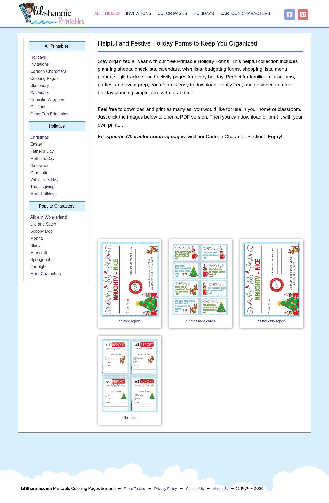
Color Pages (172, 13)
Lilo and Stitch (43, 224)
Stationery (39, 85)
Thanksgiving (42, 187)
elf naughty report (271, 321)
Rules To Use (134, 489)
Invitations (138, 13)
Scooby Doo (41, 231)
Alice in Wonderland (48, 217)
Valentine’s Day (44, 179)
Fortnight (38, 267)
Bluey (35, 245)
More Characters (45, 274)
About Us (220, 489)
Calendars (39, 93)
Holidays (204, 13)
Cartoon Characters (245, 13)
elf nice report (129, 321)
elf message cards (200, 321)
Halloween (40, 165)
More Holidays (43, 194)
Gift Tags (38, 107)
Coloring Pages (44, 78)
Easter (36, 144)
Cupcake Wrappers (48, 99)
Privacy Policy (165, 489)
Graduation (40, 172)
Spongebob (40, 259)
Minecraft (38, 252)
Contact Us (195, 489)
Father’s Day (42, 151)
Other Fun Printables (49, 114)
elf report (129, 418)
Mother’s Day (42, 158)
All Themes (107, 13)
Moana (36, 238)
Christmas (39, 137)
